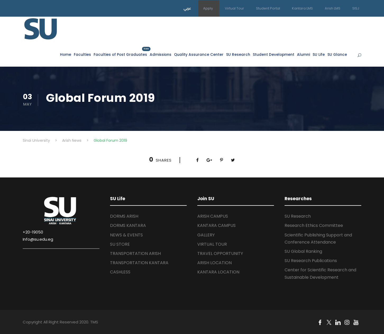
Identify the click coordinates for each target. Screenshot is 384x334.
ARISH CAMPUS (212, 216)
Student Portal (268, 8)
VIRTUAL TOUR (212, 244)
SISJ (355, 8)
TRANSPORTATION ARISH (135, 253)
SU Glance (337, 54)
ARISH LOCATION (214, 263)
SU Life (319, 54)
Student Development (273, 54)
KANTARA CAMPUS (216, 225)
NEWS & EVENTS (126, 235)
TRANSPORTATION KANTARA (139, 263)
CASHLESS (120, 272)
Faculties (82, 54)
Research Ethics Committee (314, 225)
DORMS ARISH (124, 216)
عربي (187, 8)
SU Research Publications (311, 261)
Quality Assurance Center (198, 54)
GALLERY (206, 235)
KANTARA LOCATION (218, 272)
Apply (208, 8)
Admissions (160, 54)
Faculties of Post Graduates (120, 54)
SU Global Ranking (303, 251)
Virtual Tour (234, 8)
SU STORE (120, 244)
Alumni (303, 54)
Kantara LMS (302, 8)
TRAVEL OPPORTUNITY (220, 253)
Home (65, 54)
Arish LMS (332, 8)
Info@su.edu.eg (38, 239)
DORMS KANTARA (128, 225)
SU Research (238, 54)
